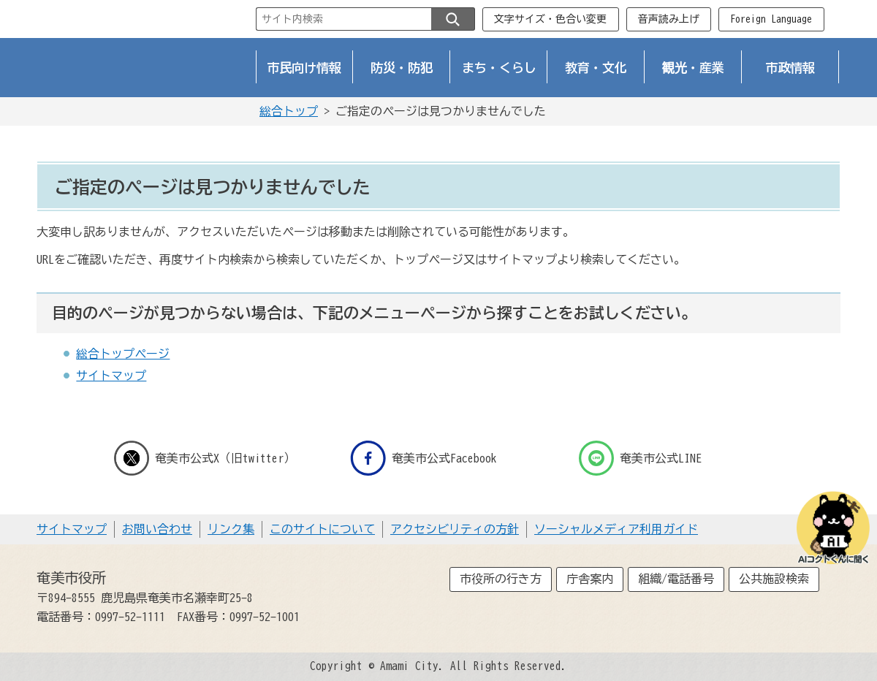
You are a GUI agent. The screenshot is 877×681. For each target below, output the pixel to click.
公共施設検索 (774, 579)
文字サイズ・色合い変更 (550, 19)
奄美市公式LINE (640, 458)
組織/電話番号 (676, 579)
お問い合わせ (157, 529)
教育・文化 (596, 67)
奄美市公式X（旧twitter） (204, 458)
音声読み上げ (668, 19)
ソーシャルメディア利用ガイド (616, 529)
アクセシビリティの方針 (454, 529)
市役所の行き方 (501, 579)
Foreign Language (771, 19)
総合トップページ (123, 353)
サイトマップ (111, 375)
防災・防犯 (402, 67)
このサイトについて (322, 529)
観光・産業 (693, 67)
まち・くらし (499, 67)
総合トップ (288, 111)
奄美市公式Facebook (423, 458)
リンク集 (231, 529)
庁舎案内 (589, 579)
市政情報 (791, 67)
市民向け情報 (304, 67)
